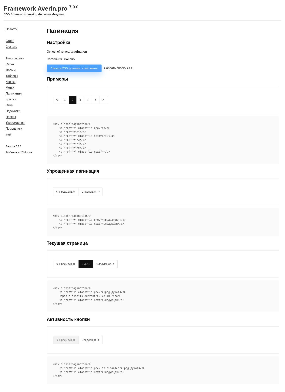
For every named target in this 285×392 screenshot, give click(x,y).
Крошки (11, 99)
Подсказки (13, 111)
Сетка (10, 64)
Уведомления (15, 122)
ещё (9, 134)
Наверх (11, 116)
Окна (9, 105)
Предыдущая (67, 191)
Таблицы (12, 76)
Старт (10, 40)
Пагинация (14, 93)
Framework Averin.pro (41, 8)
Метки (10, 87)
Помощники (14, 128)
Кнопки (10, 81)
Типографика (15, 58)
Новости (11, 29)
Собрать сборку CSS (118, 68)
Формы (10, 70)
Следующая (89, 191)
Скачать (11, 46)
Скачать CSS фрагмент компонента (74, 68)
